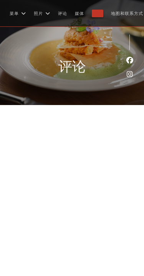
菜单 (18, 13)
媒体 (79, 13)
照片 (42, 13)
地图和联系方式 (127, 13)
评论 (62, 13)
